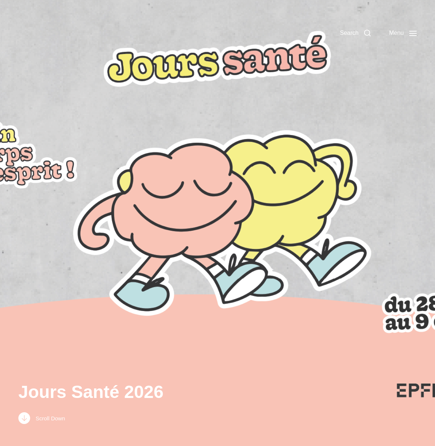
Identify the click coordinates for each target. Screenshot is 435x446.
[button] (355, 33)
